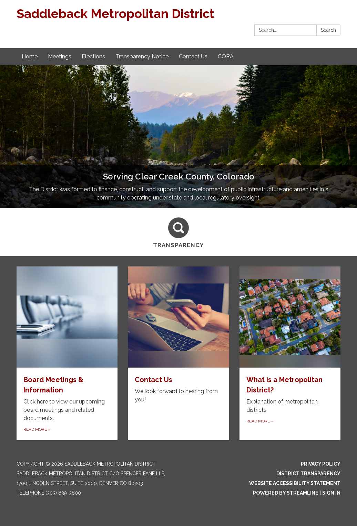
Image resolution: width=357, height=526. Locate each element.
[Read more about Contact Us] (178, 353)
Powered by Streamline (285, 493)
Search (328, 30)
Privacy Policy (320, 464)
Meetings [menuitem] (59, 56)
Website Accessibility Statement (294, 483)
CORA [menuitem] (226, 56)
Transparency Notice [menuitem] (142, 56)
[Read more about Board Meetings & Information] (67, 353)
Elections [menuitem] (93, 56)
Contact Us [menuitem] (193, 56)
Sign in (331, 493)
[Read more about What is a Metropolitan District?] (289, 353)
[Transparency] (178, 232)
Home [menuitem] (30, 56)
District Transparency (308, 473)
